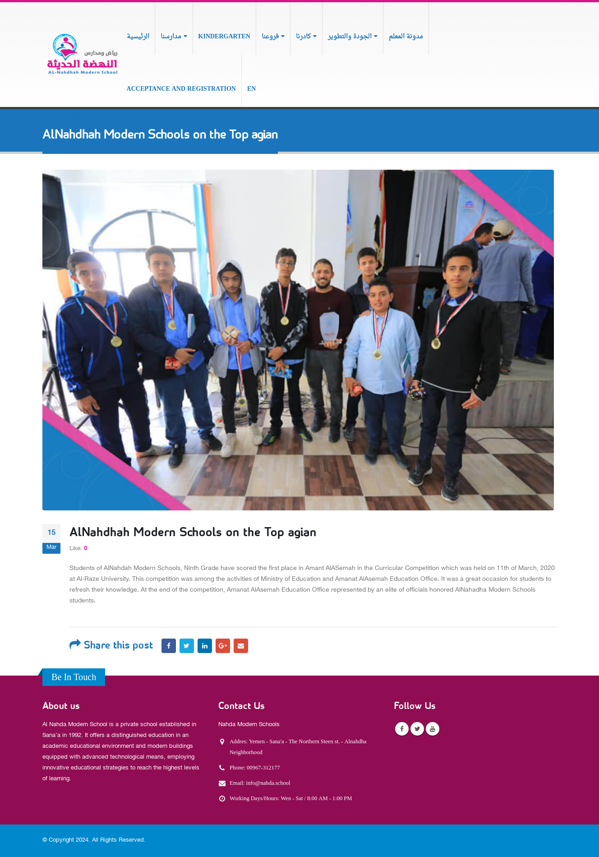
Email (241, 646)
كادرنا (303, 37)
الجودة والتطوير (350, 37)
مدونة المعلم (406, 37)
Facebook (168, 646)
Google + (223, 646)
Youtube (432, 729)
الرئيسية (138, 37)
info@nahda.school (268, 783)
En (251, 89)
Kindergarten (224, 37)
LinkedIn (205, 646)
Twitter (187, 646)
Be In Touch (73, 677)
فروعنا (270, 37)
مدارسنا (171, 37)
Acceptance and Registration (181, 89)
